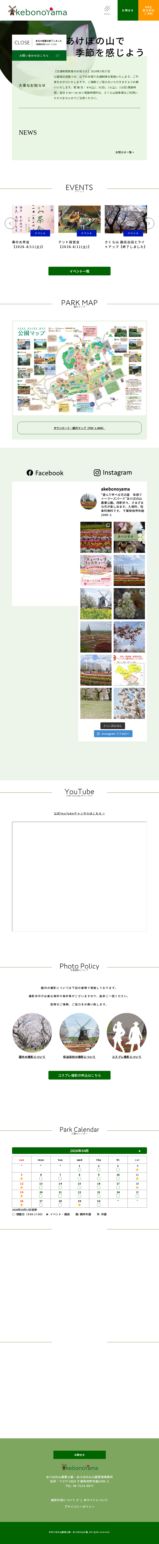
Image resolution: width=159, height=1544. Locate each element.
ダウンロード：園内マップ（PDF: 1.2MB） (79, 428)
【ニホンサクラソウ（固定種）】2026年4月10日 (106, 131)
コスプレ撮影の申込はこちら (79, 1084)
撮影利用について (63, 1499)
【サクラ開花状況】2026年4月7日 (97, 144)
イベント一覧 (79, 271)
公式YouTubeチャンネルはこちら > (79, 821)
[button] (10, 223)
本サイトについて (96, 1499)
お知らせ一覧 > (125, 152)
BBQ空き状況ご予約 (149, 10)
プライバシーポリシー (79, 1506)
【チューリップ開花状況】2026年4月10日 (102, 138)
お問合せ (128, 10)
